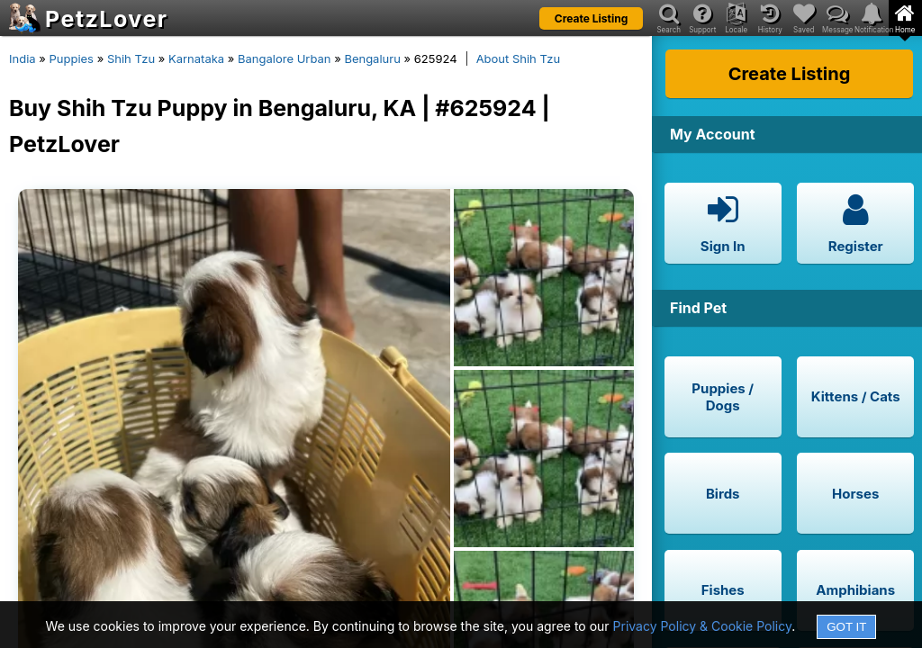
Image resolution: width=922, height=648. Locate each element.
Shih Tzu (131, 58)
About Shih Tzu (518, 58)
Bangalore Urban (284, 58)
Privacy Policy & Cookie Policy (702, 626)
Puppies (71, 58)
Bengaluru (372, 58)
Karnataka (196, 58)
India (22, 58)
